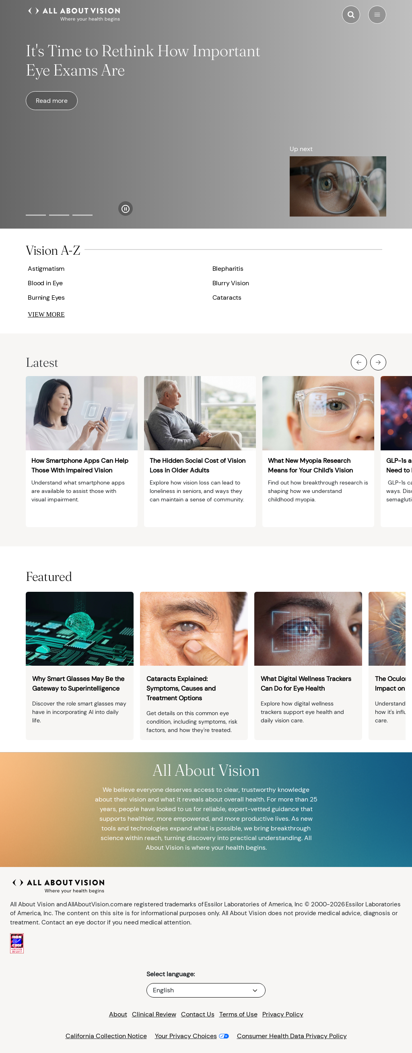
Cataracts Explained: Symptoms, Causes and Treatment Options (181, 688)
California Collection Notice (106, 1036)
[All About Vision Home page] (74, 14)
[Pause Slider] (125, 208)
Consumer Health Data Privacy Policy (292, 1036)
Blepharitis (227, 268)
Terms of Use (238, 1014)
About (118, 1014)
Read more (52, 100)
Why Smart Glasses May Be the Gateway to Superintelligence (78, 684)
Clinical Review (154, 1014)
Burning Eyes (46, 297)
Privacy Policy (282, 1014)
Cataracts (227, 297)
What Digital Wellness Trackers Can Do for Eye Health (306, 684)
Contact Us (197, 1014)
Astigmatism (46, 268)
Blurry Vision (230, 283)
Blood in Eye (45, 283)
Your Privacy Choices (186, 1036)
